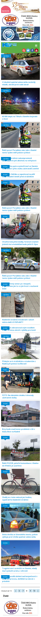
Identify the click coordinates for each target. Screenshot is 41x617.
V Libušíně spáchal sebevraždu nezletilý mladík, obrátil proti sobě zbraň (19, 83)
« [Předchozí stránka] (15, 591)
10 (34, 591)
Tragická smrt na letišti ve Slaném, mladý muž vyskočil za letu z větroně (19, 569)
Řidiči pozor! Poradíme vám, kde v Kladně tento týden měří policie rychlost (19, 151)
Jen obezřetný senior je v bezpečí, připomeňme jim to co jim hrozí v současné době (20, 286)
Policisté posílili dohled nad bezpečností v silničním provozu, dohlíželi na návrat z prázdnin (19, 578)
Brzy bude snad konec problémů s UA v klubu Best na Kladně (18, 430)
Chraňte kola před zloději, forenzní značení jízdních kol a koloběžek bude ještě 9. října (20, 243)
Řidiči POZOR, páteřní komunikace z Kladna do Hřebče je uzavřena (20, 464)
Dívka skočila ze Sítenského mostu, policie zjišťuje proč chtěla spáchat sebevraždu (20, 535)
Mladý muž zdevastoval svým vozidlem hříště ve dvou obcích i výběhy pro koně (19, 328)
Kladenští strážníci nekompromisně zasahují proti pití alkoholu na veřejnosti (19, 159)
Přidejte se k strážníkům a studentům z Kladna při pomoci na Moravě (19, 362)
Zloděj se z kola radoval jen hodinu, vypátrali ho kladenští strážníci (17, 498)
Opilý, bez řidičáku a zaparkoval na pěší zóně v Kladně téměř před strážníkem (18, 175)
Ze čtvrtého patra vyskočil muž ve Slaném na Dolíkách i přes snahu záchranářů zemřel (20, 167)
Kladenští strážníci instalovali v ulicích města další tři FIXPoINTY (18, 320)
